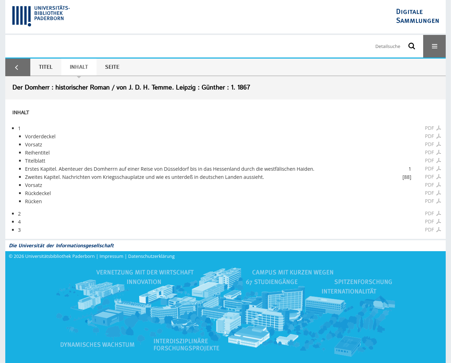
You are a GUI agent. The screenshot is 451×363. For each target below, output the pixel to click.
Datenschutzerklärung (151, 256)
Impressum (112, 256)
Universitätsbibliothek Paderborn (60, 256)
